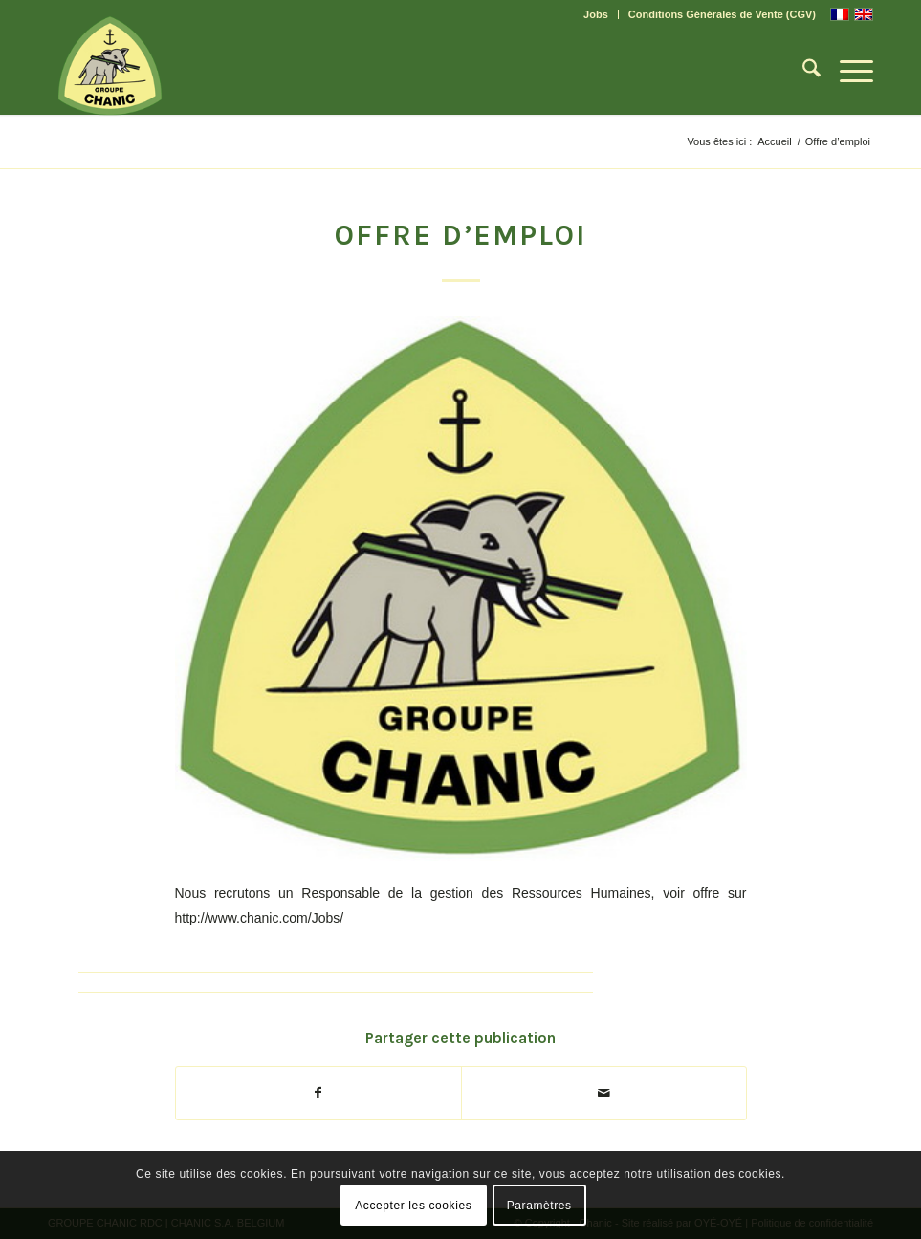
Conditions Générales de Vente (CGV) (722, 14)
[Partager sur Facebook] (318, 1093)
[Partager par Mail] (604, 1093)
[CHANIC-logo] (110, 66)
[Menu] (847, 72)
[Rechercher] (802, 72)
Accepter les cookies (413, 1205)
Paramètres (539, 1205)
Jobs (595, 14)
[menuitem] (596, 14)
